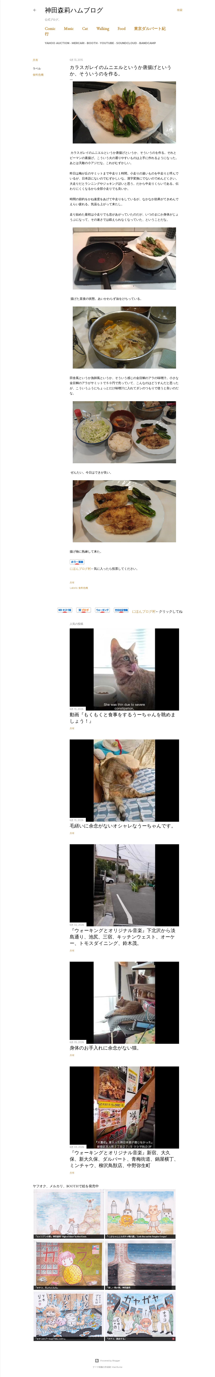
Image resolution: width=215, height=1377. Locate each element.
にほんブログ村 (80, 569)
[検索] (179, 10)
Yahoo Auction (57, 43)
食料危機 (38, 74)
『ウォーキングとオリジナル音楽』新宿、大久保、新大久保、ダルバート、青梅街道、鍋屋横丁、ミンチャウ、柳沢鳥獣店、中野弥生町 (124, 1159)
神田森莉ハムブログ (74, 10)
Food (125, 28)
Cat (89, 28)
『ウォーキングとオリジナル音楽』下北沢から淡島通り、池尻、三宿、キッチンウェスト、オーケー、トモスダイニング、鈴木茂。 (122, 936)
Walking (106, 28)
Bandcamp (147, 43)
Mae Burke (117, 1367)
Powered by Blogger (107, 1361)
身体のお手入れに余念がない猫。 (105, 1048)
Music (72, 28)
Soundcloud (126, 43)
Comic (54, 28)
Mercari (78, 43)
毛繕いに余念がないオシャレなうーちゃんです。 (123, 826)
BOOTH (92, 43)
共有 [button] (35, 60)
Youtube (107, 43)
